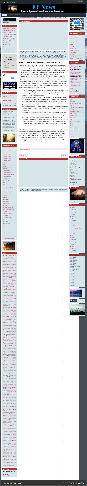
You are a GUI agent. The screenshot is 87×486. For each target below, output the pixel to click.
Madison (8, 379)
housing (5, 354)
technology (13, 446)
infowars (4, 361)
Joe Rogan (9, 369)
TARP (15, 444)
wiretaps (4, 464)
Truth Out (5, 234)
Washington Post (73, 136)
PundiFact (72, 46)
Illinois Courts (62, 17)
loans (4, 378)
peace (4, 406)
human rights (10, 354)
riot (6, 430)
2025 (73, 209)
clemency (5, 288)
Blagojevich (5, 273)
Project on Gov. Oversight (75, 66)
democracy (6, 305)
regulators (14, 424)
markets (11, 384)
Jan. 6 (14, 367)
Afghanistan (5, 257)
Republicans (13, 427)
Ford (7, 334)
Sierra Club (5, 221)
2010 (73, 250)
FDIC (12, 328)
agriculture (13, 257)
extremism (8, 325)
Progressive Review (7, 213)
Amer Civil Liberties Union (75, 72)
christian (9, 282)
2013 (73, 244)
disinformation (5, 313)
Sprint (15, 440)
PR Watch (5, 211)
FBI (7, 328)
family (8, 326)
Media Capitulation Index (75, 58)
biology (8, 271)
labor (4, 373)
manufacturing (13, 382)
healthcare (6, 346)
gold (12, 340)
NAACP (9, 396)
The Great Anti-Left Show (10, 105)
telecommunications (8, 447)
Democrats (13, 307)
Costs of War (73, 56)
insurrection (13, 364)
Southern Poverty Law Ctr (75, 75)
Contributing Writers (7, 32)
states (13, 441)
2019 (73, 223)
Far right (11, 326)
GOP (15, 340)
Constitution (5, 294)
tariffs (12, 444)
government (6, 342)
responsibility (5, 428)
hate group (13, 343)
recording (14, 422)
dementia (14, 304)
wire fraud (13, 462)
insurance (5, 364)
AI (15, 257)
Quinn (8, 419)
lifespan (14, 376)
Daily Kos (5, 184)
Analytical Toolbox (7, 40)
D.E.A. (4, 301)
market (8, 384)
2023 (73, 214)
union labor (13, 453)
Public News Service (74, 130)
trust (15, 452)
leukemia (4, 376)
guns (11, 342)
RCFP (71, 132)
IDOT (4, 355)
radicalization (10, 421)
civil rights (13, 285)
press (4, 413)
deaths (12, 302)
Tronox (8, 452)
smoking (14, 437)
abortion (5, 255)
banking (5, 270)
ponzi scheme (13, 410)
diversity (11, 313)
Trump (11, 452)
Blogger (10, 483)
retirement (12, 428)
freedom (14, 336)
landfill (7, 373)
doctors (4, 314)
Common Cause (6, 170)
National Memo (6, 203)
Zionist (13, 465)
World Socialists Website (8, 238)
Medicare (13, 387)
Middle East (11, 390)
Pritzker (14, 413)
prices (7, 413)
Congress (14, 289)
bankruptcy (10, 270)
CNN (71, 105)
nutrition (14, 400)
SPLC (12, 440)
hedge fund (13, 346)
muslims (14, 394)
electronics (14, 319)
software (4, 440)
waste (12, 459)
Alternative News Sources (8, 150)
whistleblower (8, 461)
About (10, 15)
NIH (12, 399)
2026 (73, 207)
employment (13, 321)
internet (4, 366)
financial (8, 331)
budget (14, 274)
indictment (14, 358)
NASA (15, 396)
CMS (8, 288)
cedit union (10, 279)
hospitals (14, 352)
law (10, 374)
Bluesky (12, 2)
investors (14, 366)
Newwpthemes (81, 483)
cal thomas (10, 276)
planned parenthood (7, 409)
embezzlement (6, 320)
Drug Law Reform (74, 87)
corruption (5, 296)
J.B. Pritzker (10, 367)
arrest (4, 265)
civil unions (5, 286)
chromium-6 (5, 283)
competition (5, 289)
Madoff (4, 381)
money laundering (6, 393)
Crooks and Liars (7, 180)
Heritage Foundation (12, 348)
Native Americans (12, 397)
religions (14, 425)
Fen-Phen (11, 329)
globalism (8, 340)
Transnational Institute (75, 85)
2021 (73, 218)
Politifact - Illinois (73, 38)
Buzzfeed (5, 168)
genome (14, 339)
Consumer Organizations (75, 93)
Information (14, 360)
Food (4, 334)
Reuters (71, 134)
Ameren (14, 259)
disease (14, 311)
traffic (4, 450)
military (15, 390)
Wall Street (10, 458)
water (15, 459)
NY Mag (5, 205)
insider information (6, 363)
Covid (15, 296)
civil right (8, 285)
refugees (9, 424)
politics (5, 410)
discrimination (9, 311)
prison (10, 413)
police (14, 409)
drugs (15, 314)
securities (14, 433)
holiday (11, 351)
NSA (4, 400)
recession (9, 422)
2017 (73, 235)
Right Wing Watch (7, 217)
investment (9, 366)
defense (4, 304)
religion (10, 425)
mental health (10, 388)
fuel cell (7, 337)
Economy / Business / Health (9, 34)
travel (11, 450)
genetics (5, 339)
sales (11, 430)
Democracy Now (6, 307)
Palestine (5, 404)
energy (4, 322)
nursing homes (9, 400)
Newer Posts (23, 155)
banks (14, 270)
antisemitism (11, 264)
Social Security (6, 438)
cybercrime (14, 299)
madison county (13, 379)
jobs (4, 369)
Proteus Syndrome (12, 416)
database (11, 301)
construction (13, 293)
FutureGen (12, 337)
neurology (5, 399)
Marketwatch (73, 113)
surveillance (8, 444)
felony (8, 329)
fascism (4, 328)
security (4, 434)
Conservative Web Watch (8, 174)
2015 (73, 239)
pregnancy (14, 412)
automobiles (9, 268)
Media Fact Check (74, 36)
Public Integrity (73, 127)
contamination (10, 295)
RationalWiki (73, 54)
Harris (8, 343)
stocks (9, 443)
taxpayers (8, 446)
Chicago (4, 282)
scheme (14, 430)
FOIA (15, 332)
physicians (14, 407)
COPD (15, 295)
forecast (9, 334)
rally (13, 421)
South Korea (8, 440)
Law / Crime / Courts (7, 36)
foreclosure (13, 334)
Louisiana (10, 378)
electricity (10, 319)
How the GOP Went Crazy (10, 103)
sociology (14, 438)
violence (5, 456)
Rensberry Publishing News (16, 482)
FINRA (4, 332)
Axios (4, 164)
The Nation (5, 228)
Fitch (11, 332)
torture (14, 449)
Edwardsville (6, 22)
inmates (14, 361)
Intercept (5, 197)
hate (10, 343)
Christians (14, 282)
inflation (9, 360)
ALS (15, 258)
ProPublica (72, 125)
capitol (14, 277)
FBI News (72, 109)
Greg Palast (5, 189)
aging (9, 257)
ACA (10, 255)
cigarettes (14, 283)
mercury (14, 388)
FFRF (4, 331)
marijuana (5, 384)
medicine (5, 388)
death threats (8, 302)
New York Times (73, 115)
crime (14, 298)
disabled (4, 311)
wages (4, 458)
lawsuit (7, 375)
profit (7, 415)
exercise (4, 325)
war (15, 458)
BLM (8, 273)
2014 (73, 242)
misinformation (5, 391)
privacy (4, 415)
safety (8, 430)
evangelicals (14, 323)
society (10, 438)
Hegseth (4, 348)
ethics (10, 323)
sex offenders (13, 434)
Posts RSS (6, 2)
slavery (4, 437)
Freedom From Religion (75, 111)
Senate (8, 434)
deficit (9, 304)
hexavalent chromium (7, 349)
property (10, 415)
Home (4, 15)
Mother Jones (6, 201)
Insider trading (13, 363)
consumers (5, 295)
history (8, 351)
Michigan (7, 390)
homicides (9, 352)
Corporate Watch (73, 79)
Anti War (5, 162)
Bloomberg (72, 101)
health (5, 345)
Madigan (4, 379)
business (5, 276)
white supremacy (6, 462)
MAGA (8, 381)
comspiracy (9, 289)
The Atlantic (5, 226)
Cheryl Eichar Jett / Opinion (9, 30)
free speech (9, 336)
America (4, 261)
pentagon (7, 406)
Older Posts (65, 155)
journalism (14, 370)
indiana (9, 358)
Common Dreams (7, 172)
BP (12, 273)
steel (15, 441)
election (14, 318)
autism (11, 267)
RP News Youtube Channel (9, 51)
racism (14, 419)
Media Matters (6, 199)
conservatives (6, 292)
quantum (4, 419)
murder (11, 394)
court (9, 296)
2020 (73, 220)
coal (10, 288)
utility (15, 455)
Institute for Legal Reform (75, 82)
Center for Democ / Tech (75, 103)
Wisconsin (8, 464)
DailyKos (7, 301)
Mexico (4, 390)
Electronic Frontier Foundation (76, 107)
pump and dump (13, 418)
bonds (11, 273)
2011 (73, 248)
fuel (4, 337)
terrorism (14, 447)
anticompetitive (6, 264)
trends (4, 452)
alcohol (6, 258)
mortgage (14, 393)
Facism (12, 325)
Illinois (8, 355)
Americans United (7, 160)
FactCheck (72, 42)
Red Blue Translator (7, 49)
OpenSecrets (73, 52)
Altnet (4, 152)
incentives (5, 358)
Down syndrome (9, 314)
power (7, 412)
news (8, 399)
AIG (4, 258)
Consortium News (7, 176)
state (11, 441)
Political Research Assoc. (8, 209)
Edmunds (14, 316)
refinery (4, 424)
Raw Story (5, 215)
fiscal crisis (8, 332)
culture (9, 299)
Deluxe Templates (80, 482)
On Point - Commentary (8, 47)
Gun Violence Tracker (8, 191)
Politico (71, 123)
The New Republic (7, 230)
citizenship (5, 285)
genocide (10, 339)
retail (9, 428)
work (15, 464)
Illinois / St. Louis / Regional (9, 38)
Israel (6, 367)
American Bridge (6, 154)
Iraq (4, 367)
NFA (10, 399)
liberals (11, 376)
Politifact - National (74, 40)
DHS (9, 308)
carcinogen (5, 279)
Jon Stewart (10, 370)
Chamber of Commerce (7, 280)
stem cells (5, 443)
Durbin (4, 316)
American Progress (7, 156)
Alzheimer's (5, 259)
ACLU (14, 255)
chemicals (14, 280)
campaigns (5, 277)
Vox (4, 236)
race (11, 419)
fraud (5, 336)
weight (4, 461)
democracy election (12, 305)
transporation (8, 450)
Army (15, 264)
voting (14, 456)
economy (9, 316)
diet (15, 308)
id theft (14, 354)
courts (11, 296)
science (14, 431)
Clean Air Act (12, 286)
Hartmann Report (7, 193)
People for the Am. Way (8, 207)
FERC (15, 329)
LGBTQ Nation (73, 70)
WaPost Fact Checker (75, 50)
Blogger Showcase (17, 483)
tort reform (11, 449)
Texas (4, 449)
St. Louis (7, 441)
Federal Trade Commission (76, 91)
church (9, 283)
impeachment (5, 357)
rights (4, 430)
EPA (15, 322)
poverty (4, 412)
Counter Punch (6, 178)
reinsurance (5, 425)
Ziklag (7, 465)
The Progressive (6, 232)
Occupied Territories (6, 403)
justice (4, 372)
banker (15, 268)
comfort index (13, 288)
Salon (4, 219)
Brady (15, 273)
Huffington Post (6, 195)
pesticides (12, 406)
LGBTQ (8, 376)
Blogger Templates (67, 482)
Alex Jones (11, 258)
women (12, 464)
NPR (71, 119)
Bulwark (5, 166)
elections (5, 319)
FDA (9, 328)
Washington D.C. (6, 459)
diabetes (12, 308)
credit (4, 298)
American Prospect (7, 158)
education (5, 318)
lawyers (10, 375)
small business (9, 437)
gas (15, 337)
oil (11, 403)
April (74, 225)
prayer (10, 412)
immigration (13, 355)
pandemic (9, 405)
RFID (15, 428)
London (7, 378)
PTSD (9, 418)
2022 (73, 216)
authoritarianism (6, 267)
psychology (5, 418)
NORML (72, 88)
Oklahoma (14, 403)
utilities (12, 455)
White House (13, 461)
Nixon (15, 399)
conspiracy (13, 292)
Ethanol (7, 323)
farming (14, 326)
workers (4, 465)
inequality (4, 360)
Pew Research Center (75, 121)
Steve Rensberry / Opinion (9, 28)
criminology (5, 299)
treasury (14, 450)
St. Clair (4, 441)
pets (15, 406)
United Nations (6, 455)
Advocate (5, 148)
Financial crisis (13, 331)
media (15, 385)
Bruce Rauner (9, 274)
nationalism (5, 397)
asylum (15, 265)
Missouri (10, 391)
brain (4, 274)
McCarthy (11, 385)
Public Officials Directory (8, 42)
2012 (73, 246)
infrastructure (9, 361)
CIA (11, 283)
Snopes (71, 44)
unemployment (6, 453)
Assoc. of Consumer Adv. (75, 78)
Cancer (10, 277)
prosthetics (14, 415)
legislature (14, 375)
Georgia (4, 340)
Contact (17, 15)
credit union (9, 298)
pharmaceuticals (6, 407)
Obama (4, 401)
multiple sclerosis (6, 394)
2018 (73, 233)
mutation (4, 396)
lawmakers (14, 373)
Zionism (10, 465)
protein (4, 416)
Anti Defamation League (75, 73)
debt (15, 302)
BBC (71, 99)
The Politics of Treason (8, 44)
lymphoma (14, 378)
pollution (8, 410)
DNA (15, 313)
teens (4, 447)
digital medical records (8, 310)
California (14, 276)
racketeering (5, 421)
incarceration (14, 357)
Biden (4, 271)
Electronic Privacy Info (8, 187)
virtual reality (10, 456)
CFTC (15, 279)
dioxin (15, 310)
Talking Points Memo (7, 223)
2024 (73, 212)
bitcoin (15, 271)
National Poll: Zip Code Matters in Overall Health (39, 63)
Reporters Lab (73, 48)
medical (9, 387)
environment (10, 322)
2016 (73, 237)
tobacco (7, 449)
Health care (12, 345)
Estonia (4, 323)
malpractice (5, 382)
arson (9, 265)
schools (10, 431)
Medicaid (5, 387)
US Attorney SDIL (42, 17)
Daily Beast (5, 182)
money (14, 391)
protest (7, 416)
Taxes (4, 446)
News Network (73, 117)
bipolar (11, 271)
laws (4, 375)
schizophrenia (5, 431)
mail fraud (13, 381)
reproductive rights (6, 427)
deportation (5, 308)
